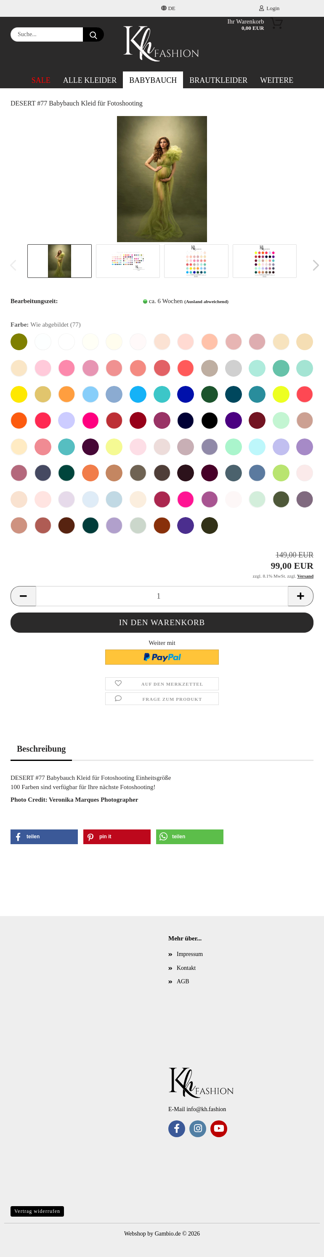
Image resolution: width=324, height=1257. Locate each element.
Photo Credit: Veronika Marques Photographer (74, 799)
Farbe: (46, 324)
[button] (313, 265)
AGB (183, 981)
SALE (41, 80)
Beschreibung (41, 748)
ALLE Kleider (90, 80)
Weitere (276, 80)
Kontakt (186, 968)
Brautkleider (218, 80)
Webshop (135, 1234)
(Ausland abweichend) (206, 301)
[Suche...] (93, 34)
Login (269, 8)
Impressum (190, 954)
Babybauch (153, 80)
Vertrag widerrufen (37, 1211)
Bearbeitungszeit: (34, 301)
